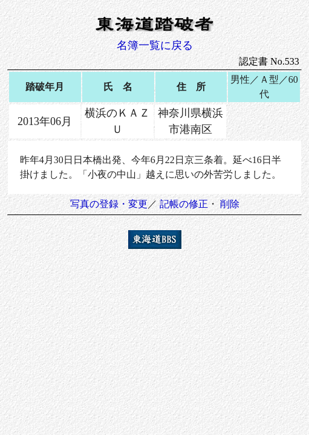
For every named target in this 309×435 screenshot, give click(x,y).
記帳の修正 (184, 204)
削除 (229, 204)
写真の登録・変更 (109, 204)
